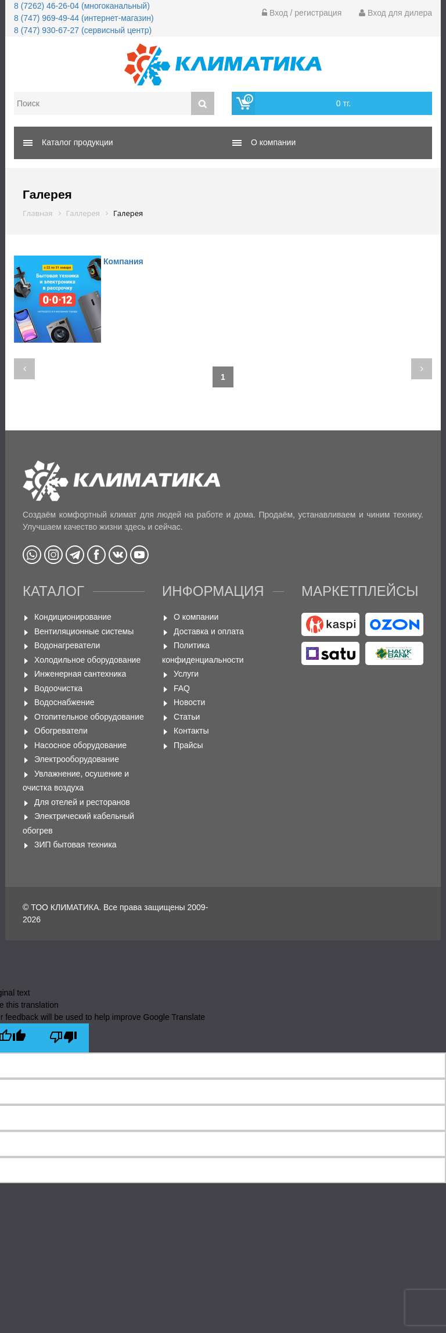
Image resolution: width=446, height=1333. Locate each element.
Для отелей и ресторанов (82, 802)
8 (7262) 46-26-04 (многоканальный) (82, 5)
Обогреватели (61, 730)
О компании (196, 616)
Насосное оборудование (80, 745)
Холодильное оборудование (87, 659)
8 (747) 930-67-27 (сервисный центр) (83, 30)
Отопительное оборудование (89, 716)
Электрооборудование (76, 759)
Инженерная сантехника (80, 673)
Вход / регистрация (301, 12)
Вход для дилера (395, 12)
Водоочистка (58, 688)
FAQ (182, 688)
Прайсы (188, 745)
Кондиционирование (73, 616)
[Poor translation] (63, 1037)
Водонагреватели (67, 645)
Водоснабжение (64, 702)
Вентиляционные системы (84, 631)
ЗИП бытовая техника (75, 844)
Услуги (186, 673)
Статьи (187, 716)
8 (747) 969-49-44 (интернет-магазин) (84, 18)
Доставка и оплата (209, 631)
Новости (189, 702)
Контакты (191, 730)
